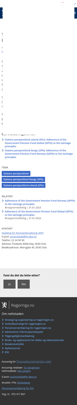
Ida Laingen (24, 370)
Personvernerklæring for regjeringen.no (28, 328)
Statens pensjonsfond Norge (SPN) (23, 179)
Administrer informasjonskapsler (24, 331)
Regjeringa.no (21, 305)
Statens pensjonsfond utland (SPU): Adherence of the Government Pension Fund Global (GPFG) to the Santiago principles (38, 143)
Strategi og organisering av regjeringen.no (29, 319)
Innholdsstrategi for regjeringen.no (25, 323)
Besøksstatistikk (14, 344)
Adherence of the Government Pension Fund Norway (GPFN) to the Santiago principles (40, 202)
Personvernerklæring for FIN (18, 388)
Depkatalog (23, 382)
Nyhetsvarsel (12, 348)
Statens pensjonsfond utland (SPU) (23, 185)
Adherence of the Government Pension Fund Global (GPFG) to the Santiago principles (39, 213)
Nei (23, 284)
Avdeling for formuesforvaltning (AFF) (23, 233)
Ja (9, 284)
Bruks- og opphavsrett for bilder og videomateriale (34, 340)
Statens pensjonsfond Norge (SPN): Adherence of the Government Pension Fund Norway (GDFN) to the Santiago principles (39, 154)
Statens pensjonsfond (16, 173)
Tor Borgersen (32, 367)
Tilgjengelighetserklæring (19, 336)
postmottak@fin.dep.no (23, 236)
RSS (7, 352)
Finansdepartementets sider (33, 361)
